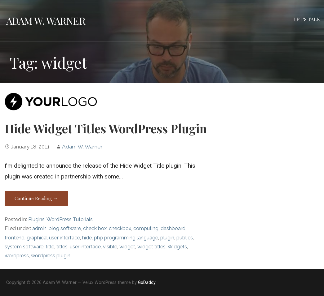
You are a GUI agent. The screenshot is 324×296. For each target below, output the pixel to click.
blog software (65, 228)
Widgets (177, 247)
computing (145, 228)
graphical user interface (53, 238)
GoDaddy (147, 282)
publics (184, 238)
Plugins (36, 219)
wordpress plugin (50, 256)
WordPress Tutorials (70, 219)
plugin (167, 238)
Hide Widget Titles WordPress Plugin (106, 128)
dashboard (173, 228)
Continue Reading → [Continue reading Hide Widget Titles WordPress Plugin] (36, 198)
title (50, 247)
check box (95, 228)
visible (110, 247)
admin (39, 228)
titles (62, 247)
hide (87, 238)
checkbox (120, 228)
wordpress (17, 256)
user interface (85, 247)
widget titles (151, 247)
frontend (14, 238)
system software (24, 247)
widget (127, 247)
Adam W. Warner (45, 20)
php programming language (126, 238)
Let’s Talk (306, 19)
